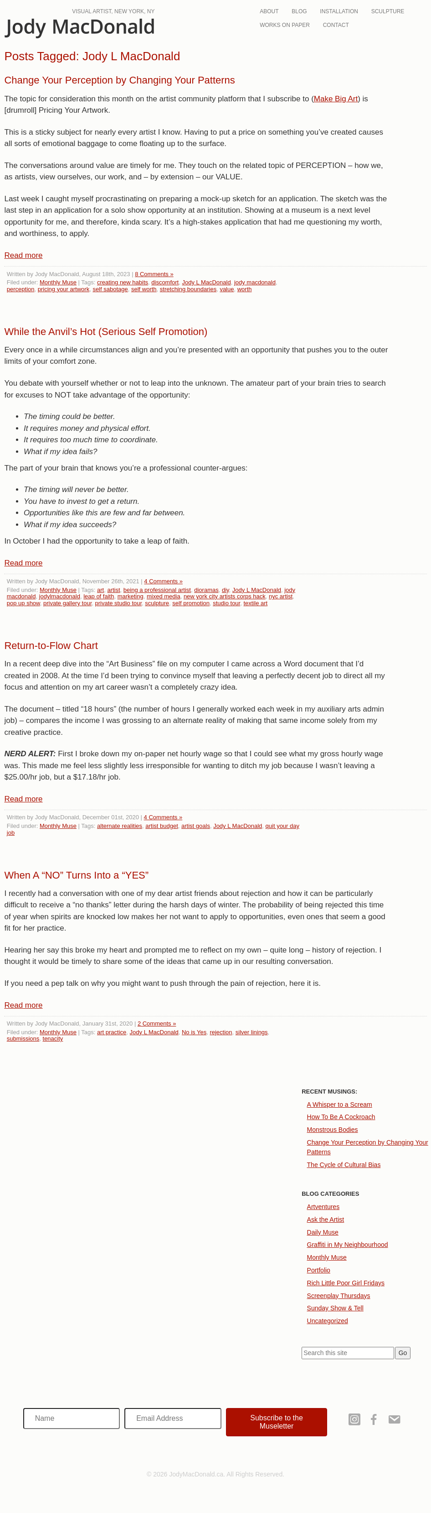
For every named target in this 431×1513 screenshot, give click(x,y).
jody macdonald (255, 282)
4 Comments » (163, 581)
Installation (339, 11)
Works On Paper (285, 25)
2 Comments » (157, 1023)
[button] (277, 1422)
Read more (23, 255)
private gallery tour (67, 603)
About (269, 11)
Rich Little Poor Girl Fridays (346, 1283)
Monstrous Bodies (332, 1129)
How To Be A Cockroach (341, 1116)
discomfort (165, 282)
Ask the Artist (325, 1219)
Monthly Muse (58, 282)
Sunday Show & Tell (335, 1308)
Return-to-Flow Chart (50, 645)
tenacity (53, 1038)
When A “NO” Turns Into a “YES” (76, 875)
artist (113, 589)
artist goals (195, 825)
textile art (255, 603)
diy (225, 589)
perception (21, 289)
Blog (299, 11)
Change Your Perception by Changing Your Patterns (119, 80)
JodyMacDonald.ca (79, 28)
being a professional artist (157, 589)
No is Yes (194, 1032)
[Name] (71, 1418)
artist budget (161, 825)
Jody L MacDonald (206, 282)
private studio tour (118, 603)
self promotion (191, 603)
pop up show (23, 603)
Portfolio (318, 1270)
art (100, 589)
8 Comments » (154, 274)
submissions (23, 1038)
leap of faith (98, 596)
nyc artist (280, 596)
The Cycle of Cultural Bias (344, 1164)
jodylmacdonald (59, 596)
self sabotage (110, 289)
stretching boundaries (188, 289)
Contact (336, 25)
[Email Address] (172, 1418)
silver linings (252, 1032)
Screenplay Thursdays (338, 1295)
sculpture (157, 603)
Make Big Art (336, 98)
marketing (131, 596)
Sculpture (388, 11)
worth (244, 289)
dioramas (206, 589)
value (227, 289)
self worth (144, 289)
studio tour (226, 603)
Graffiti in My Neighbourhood (347, 1244)
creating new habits (122, 282)
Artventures (323, 1206)
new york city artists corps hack (225, 596)
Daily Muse (323, 1232)
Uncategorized (327, 1321)
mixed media (163, 596)
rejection (221, 1032)
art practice (111, 1032)
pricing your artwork (63, 289)
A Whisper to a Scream (339, 1104)
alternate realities (119, 825)
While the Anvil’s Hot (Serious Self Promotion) (105, 331)
